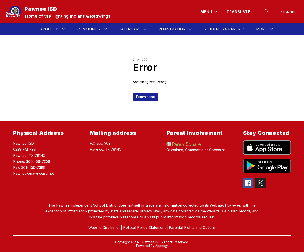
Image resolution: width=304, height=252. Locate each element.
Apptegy (161, 246)
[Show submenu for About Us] (50, 29)
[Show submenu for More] (261, 29)
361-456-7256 (38, 161)
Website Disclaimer (104, 227)
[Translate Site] (241, 12)
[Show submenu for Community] (89, 29)
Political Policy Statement (144, 227)
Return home (145, 97)
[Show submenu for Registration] (172, 29)
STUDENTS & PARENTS (224, 29)
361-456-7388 (33, 167)
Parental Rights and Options (192, 227)
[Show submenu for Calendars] (130, 29)
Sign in (288, 12)
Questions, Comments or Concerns (196, 150)
